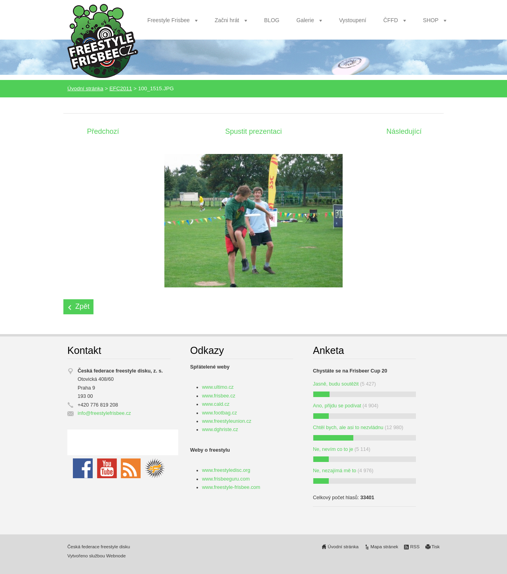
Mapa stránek (384, 546)
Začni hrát (227, 20)
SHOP (430, 20)
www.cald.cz (215, 404)
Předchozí (103, 131)
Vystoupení (352, 20)
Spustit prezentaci (253, 131)
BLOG (272, 20)
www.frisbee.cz (218, 396)
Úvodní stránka (85, 88)
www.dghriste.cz (220, 429)
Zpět (82, 306)
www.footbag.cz (219, 413)
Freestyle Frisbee (168, 20)
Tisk (435, 546)
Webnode (116, 555)
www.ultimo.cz (218, 387)
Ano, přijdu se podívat (337, 406)
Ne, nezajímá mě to (334, 470)
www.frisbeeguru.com (226, 479)
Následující (403, 131)
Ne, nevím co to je (333, 449)
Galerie (305, 20)
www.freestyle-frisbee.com (231, 487)
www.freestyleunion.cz (227, 421)
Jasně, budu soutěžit (336, 384)
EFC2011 (120, 88)
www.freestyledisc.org (226, 470)
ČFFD (390, 20)
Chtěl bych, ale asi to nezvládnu (348, 427)
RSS (414, 546)
